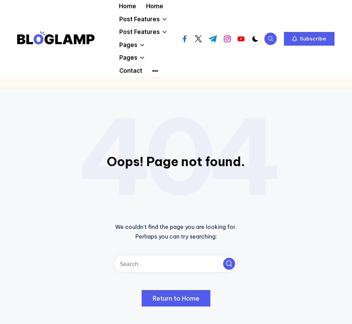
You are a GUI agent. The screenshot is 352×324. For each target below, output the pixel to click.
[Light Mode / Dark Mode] (255, 39)
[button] (309, 39)
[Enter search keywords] (176, 264)
